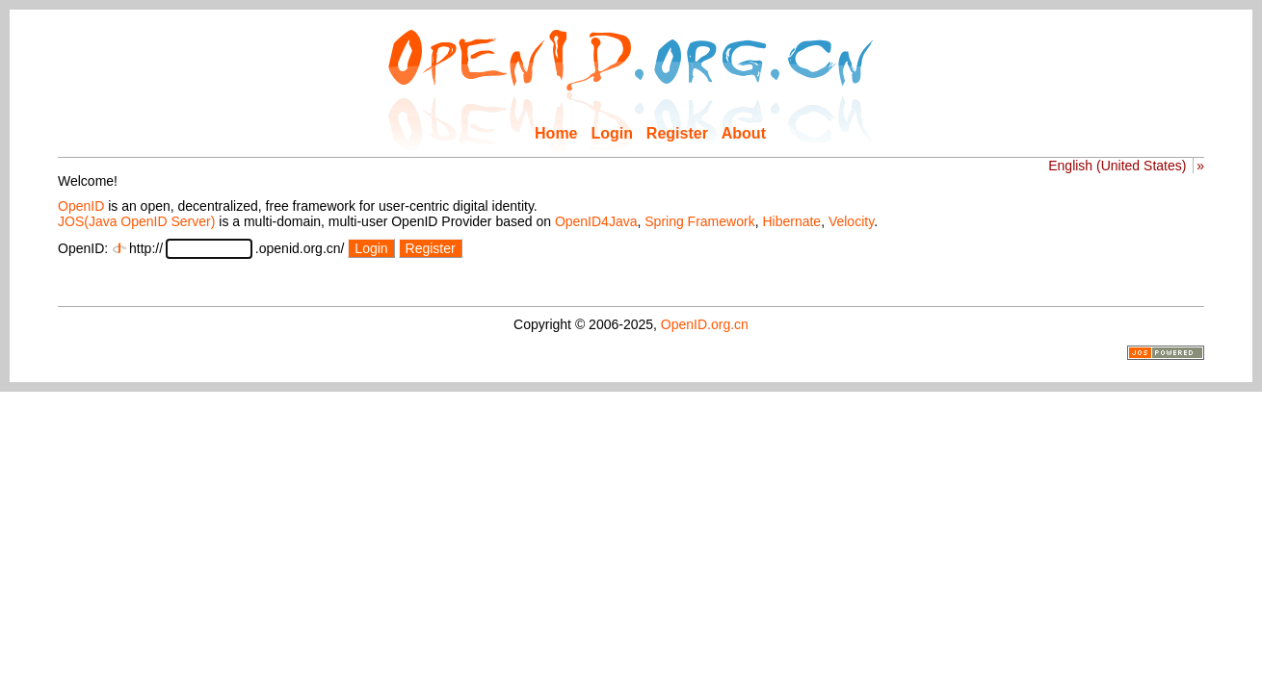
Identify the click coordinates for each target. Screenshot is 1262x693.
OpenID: (83, 248)
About (744, 133)
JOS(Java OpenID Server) (136, 221)
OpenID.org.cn (705, 324)
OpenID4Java (596, 221)
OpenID (81, 206)
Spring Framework (699, 221)
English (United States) (1117, 165)
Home (556, 133)
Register (677, 133)
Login (612, 133)
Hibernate (791, 221)
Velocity (851, 221)
